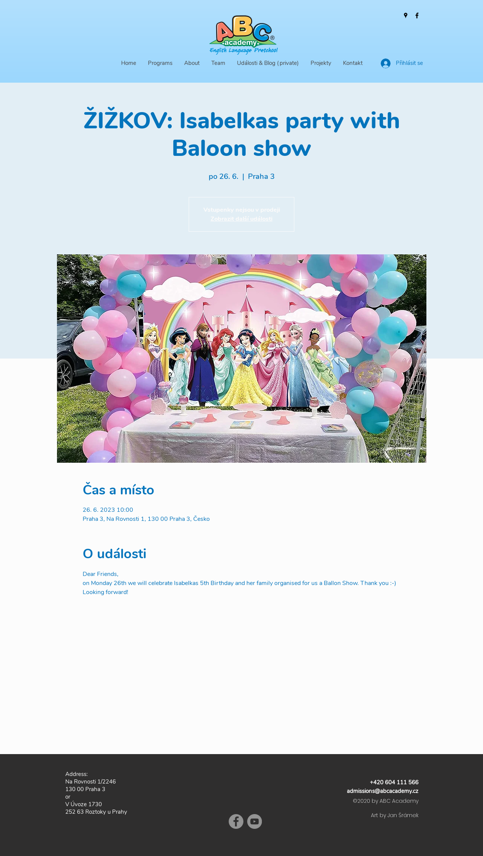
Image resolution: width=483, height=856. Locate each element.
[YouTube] (254, 821)
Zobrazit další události (241, 219)
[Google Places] (405, 15)
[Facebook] (417, 15)
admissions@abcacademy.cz (382, 791)
